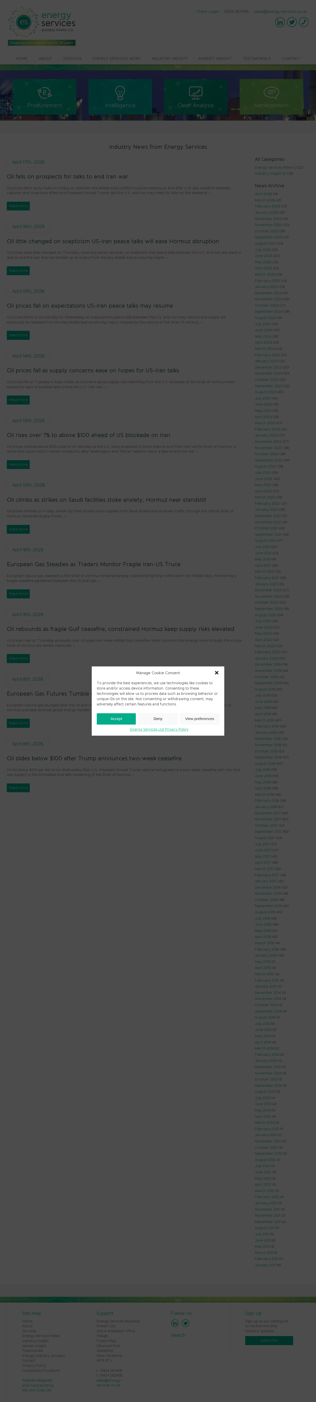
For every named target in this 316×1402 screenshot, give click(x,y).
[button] (216, 672)
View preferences (199, 718)
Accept (116, 718)
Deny (157, 718)
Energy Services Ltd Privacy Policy (159, 729)
